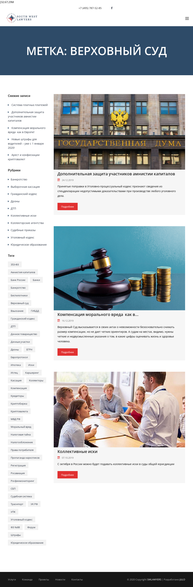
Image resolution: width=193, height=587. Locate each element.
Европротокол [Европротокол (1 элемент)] (19, 357)
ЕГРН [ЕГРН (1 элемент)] (29, 349)
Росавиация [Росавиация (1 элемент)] (18, 473)
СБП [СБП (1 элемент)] (13, 488)
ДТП (13, 208)
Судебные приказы (23, 230)
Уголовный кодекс (22, 237)
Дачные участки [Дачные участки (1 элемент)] (20, 341)
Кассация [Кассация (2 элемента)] (16, 380)
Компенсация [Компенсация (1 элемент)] (19, 388)
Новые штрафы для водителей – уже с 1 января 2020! (26, 143)
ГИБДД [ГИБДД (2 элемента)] (35, 311)
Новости (60, 579)
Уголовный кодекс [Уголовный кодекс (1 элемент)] (21, 519)
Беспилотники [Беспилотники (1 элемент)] (19, 295)
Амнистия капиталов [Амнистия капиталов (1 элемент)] (23, 272)
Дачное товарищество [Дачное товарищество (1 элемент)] (24, 334)
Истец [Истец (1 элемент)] (14, 372)
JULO (182, 579)
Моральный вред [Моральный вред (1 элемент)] (21, 426)
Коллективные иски (77, 451)
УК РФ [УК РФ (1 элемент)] (34, 504)
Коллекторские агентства (27, 223)
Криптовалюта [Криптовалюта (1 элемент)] (19, 411)
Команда (27, 579)
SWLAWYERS (154, 579)
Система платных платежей (29, 105)
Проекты (44, 579)
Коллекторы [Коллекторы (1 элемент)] (36, 380)
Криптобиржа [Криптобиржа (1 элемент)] (19, 403)
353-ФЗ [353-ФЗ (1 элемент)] (15, 264)
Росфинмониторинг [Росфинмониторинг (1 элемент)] (22, 481)
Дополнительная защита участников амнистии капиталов (116, 174)
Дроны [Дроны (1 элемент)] (15, 349)
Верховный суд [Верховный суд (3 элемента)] (19, 303)
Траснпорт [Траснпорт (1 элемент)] (17, 504)
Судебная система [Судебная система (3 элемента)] (21, 496)
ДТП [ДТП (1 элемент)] (13, 326)
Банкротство (19, 179)
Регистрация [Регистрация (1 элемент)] (18, 465)
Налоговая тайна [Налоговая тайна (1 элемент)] (21, 434)
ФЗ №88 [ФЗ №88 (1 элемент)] (15, 527)
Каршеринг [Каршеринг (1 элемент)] (32, 372)
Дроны (15, 201)
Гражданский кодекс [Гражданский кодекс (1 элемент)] (23, 318)
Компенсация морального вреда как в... (98, 314)
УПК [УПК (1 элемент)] (13, 511)
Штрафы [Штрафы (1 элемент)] (16, 535)
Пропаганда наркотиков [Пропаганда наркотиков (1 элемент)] (25, 457)
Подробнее (67, 206)
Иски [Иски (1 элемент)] (31, 365)
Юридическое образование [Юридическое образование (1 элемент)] (27, 542)
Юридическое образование (29, 244)
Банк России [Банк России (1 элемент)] (18, 280)
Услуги (12, 579)
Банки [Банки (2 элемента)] (36, 280)
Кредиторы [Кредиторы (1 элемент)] (17, 396)
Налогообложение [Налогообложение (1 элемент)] (22, 442)
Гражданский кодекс (24, 194)
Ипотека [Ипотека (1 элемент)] (16, 365)
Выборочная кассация (25, 187)
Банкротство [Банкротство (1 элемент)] (18, 287)
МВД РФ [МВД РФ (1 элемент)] (15, 419)
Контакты (77, 579)
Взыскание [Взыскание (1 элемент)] (17, 311)
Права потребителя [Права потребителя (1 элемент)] (22, 450)
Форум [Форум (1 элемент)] (31, 527)
